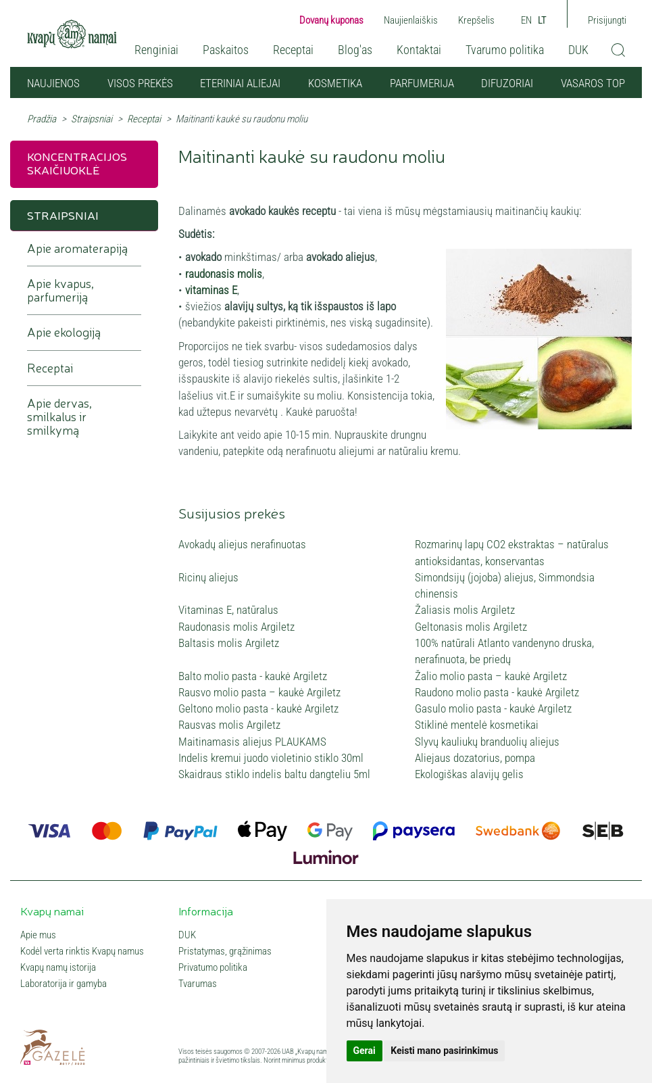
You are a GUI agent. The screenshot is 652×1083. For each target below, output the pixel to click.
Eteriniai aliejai (240, 83)
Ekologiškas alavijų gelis (469, 774)
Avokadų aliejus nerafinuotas (242, 544)
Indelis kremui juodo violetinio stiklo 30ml (270, 758)
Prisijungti (607, 20)
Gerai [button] (364, 1050)
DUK (578, 50)
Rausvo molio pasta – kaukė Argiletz (259, 692)
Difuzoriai (507, 83)
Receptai (293, 50)
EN (526, 20)
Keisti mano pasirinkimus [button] (444, 1050)
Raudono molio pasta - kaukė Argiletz (497, 692)
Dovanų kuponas (331, 20)
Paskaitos (226, 50)
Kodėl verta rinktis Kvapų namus (82, 951)
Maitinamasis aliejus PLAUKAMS (252, 741)
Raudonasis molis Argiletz (236, 626)
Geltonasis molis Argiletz (471, 626)
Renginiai (156, 50)
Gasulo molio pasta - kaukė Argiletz (493, 708)
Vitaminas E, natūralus (228, 610)
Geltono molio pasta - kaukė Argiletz (258, 708)
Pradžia (41, 119)
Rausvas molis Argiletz (229, 724)
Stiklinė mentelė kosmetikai (476, 724)
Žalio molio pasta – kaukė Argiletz (491, 676)
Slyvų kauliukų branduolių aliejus (487, 741)
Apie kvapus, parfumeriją (60, 290)
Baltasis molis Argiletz (228, 643)
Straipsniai (91, 119)
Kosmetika (335, 83)
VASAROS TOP (593, 83)
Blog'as (355, 50)
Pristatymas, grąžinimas (225, 951)
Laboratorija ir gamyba (63, 984)
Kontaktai (419, 50)
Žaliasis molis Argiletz (465, 610)
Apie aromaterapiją (77, 248)
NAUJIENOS (53, 83)
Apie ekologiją (64, 332)
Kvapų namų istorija (58, 967)
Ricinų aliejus (208, 577)
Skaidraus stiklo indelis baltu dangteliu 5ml (274, 774)
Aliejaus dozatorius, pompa (475, 758)
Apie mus (38, 935)
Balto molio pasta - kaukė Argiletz (252, 676)
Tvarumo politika (505, 50)
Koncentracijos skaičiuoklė (77, 162)
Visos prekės (140, 83)
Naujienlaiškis (411, 20)
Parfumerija (422, 83)
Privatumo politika (212, 967)
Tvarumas (197, 984)
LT (542, 20)
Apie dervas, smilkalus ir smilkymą (59, 416)
